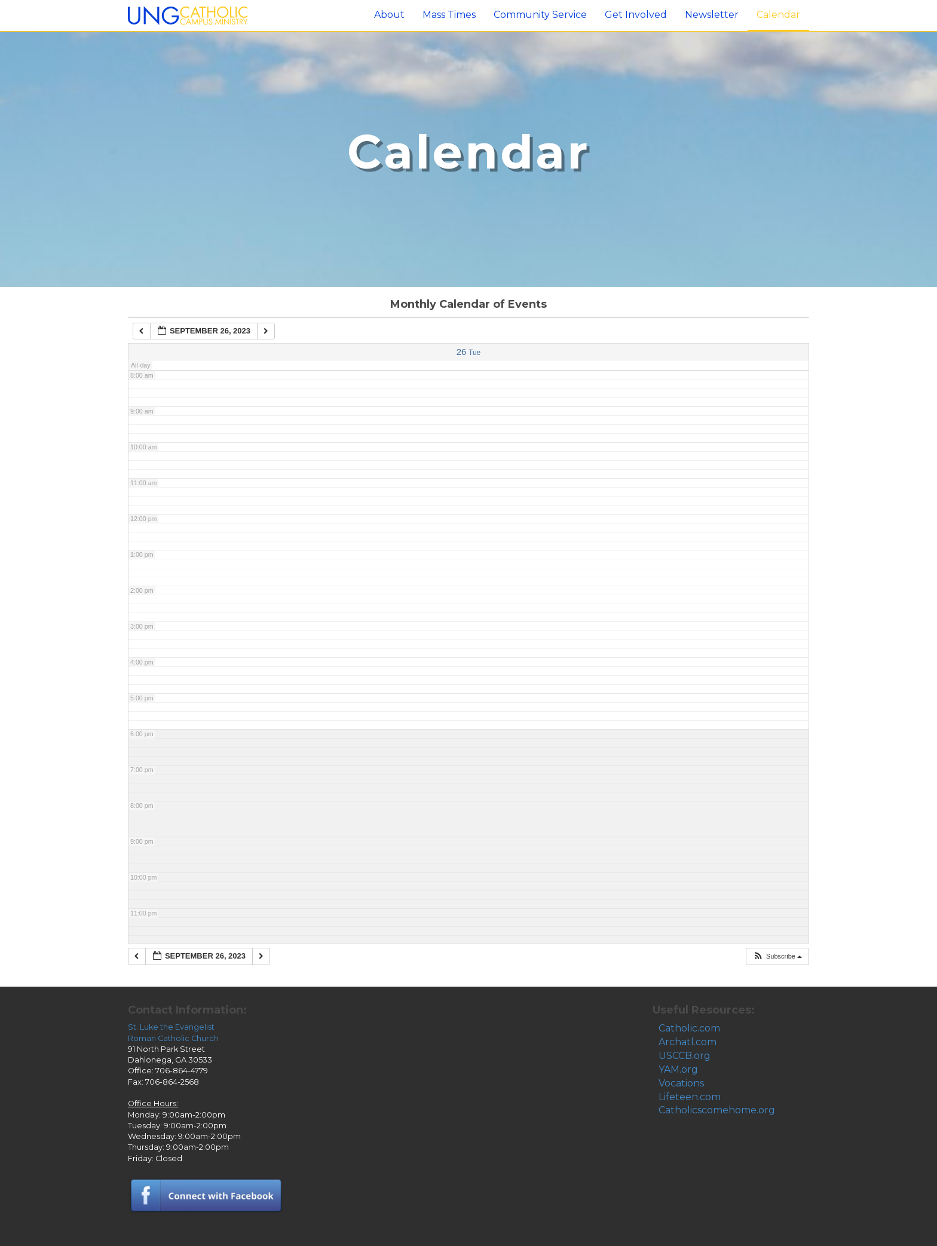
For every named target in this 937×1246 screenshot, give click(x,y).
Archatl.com (687, 1042)
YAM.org (678, 1069)
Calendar (778, 14)
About (389, 14)
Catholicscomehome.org (717, 1110)
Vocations (681, 1083)
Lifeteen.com (690, 1097)
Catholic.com (689, 1028)
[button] (777, 956)
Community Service (540, 14)
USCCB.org (685, 1055)
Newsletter (712, 14)
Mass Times (449, 14)
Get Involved (636, 14)
